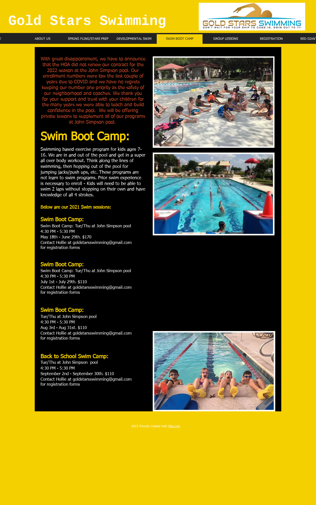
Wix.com (174, 426)
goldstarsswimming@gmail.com (102, 243)
